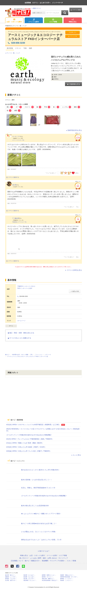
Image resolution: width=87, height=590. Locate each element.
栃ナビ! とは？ (43, 551)
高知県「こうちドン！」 (67, 580)
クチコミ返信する (12, 177)
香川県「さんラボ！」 (30, 578)
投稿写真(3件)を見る (74, 130)
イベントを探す (33, 21)
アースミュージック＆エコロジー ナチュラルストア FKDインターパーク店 (35, 37)
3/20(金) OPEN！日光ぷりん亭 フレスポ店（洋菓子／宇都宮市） (28, 451)
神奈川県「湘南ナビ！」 (48, 578)
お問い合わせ (52, 558)
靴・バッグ (16, 53)
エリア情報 (53, 21)
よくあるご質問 (35, 558)
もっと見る (76, 455)
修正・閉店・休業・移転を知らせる (20, 333)
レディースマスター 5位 (18, 140)
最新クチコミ (36, 8)
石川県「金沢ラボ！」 (11, 580)
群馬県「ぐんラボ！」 (11, 578)
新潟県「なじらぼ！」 (30, 576)
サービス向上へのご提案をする (19, 338)
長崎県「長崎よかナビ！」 (67, 575)
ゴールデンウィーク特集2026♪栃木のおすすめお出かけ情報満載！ (29, 435)
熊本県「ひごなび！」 (30, 575)
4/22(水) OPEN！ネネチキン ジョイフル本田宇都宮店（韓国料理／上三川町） (33, 424)
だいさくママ (16, 136)
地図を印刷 (74, 291)
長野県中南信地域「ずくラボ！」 (69, 576)
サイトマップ (63, 558)
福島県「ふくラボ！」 (11, 576)
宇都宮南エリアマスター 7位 (19, 222)
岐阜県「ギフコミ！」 (48, 576)
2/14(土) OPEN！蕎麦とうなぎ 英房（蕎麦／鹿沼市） (24, 443)
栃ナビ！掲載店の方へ (32, 561)
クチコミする (72, 36)
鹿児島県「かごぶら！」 (30, 580)
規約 (44, 558)
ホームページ (21, 320)
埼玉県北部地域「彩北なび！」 (50, 580)
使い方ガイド (24, 558)
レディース (8, 53)
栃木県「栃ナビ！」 (10, 575)
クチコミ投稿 (76, 10)
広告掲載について (17, 561)
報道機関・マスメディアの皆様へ (53, 561)
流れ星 (14, 185)
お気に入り (72, 32)
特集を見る (72, 21)
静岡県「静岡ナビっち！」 (49, 575)
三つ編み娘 (15, 218)
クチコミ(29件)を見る (73, 270)
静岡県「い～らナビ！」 (67, 578)
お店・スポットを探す (14, 21)
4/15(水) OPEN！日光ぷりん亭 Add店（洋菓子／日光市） (26, 447)
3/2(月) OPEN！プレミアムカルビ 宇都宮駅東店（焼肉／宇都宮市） (29, 439)
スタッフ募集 (71, 561)
